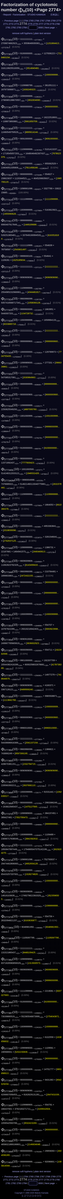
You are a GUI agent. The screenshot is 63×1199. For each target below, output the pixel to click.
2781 (8, 27)
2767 (42, 20)
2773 (16, 24)
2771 (5, 24)
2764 (25, 20)
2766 (36, 20)
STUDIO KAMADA (36, 14)
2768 (47, 20)
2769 (53, 20)
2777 (41, 24)
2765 (31, 20)
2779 (52, 24)
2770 (58, 20)
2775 (30, 24)
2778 (46, 24)
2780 (57, 24)
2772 (11, 24)
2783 (19, 27)
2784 (24, 27)
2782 (13, 27)
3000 (40, 27)
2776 (35, 24)
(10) (9, 38)
